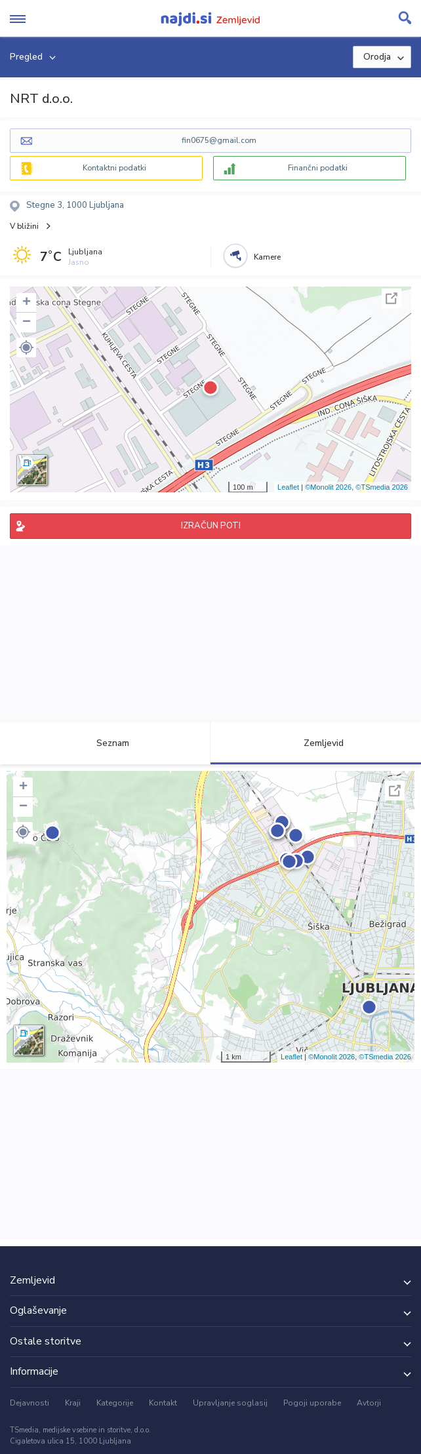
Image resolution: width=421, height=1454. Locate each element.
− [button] (26, 322)
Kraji (73, 1403)
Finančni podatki (318, 168)
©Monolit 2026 (328, 487)
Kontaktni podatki (114, 168)
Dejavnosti (29, 1403)
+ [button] (26, 303)
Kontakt (163, 1403)
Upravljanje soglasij (230, 1403)
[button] (26, 347)
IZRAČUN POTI (211, 526)
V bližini (24, 226)
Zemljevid (316, 743)
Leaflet (288, 487)
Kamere (267, 257)
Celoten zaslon (391, 298)
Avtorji (369, 1403)
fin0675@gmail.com (219, 140)
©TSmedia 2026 (381, 487)
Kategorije (114, 1403)
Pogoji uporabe (312, 1403)
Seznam (105, 743)
